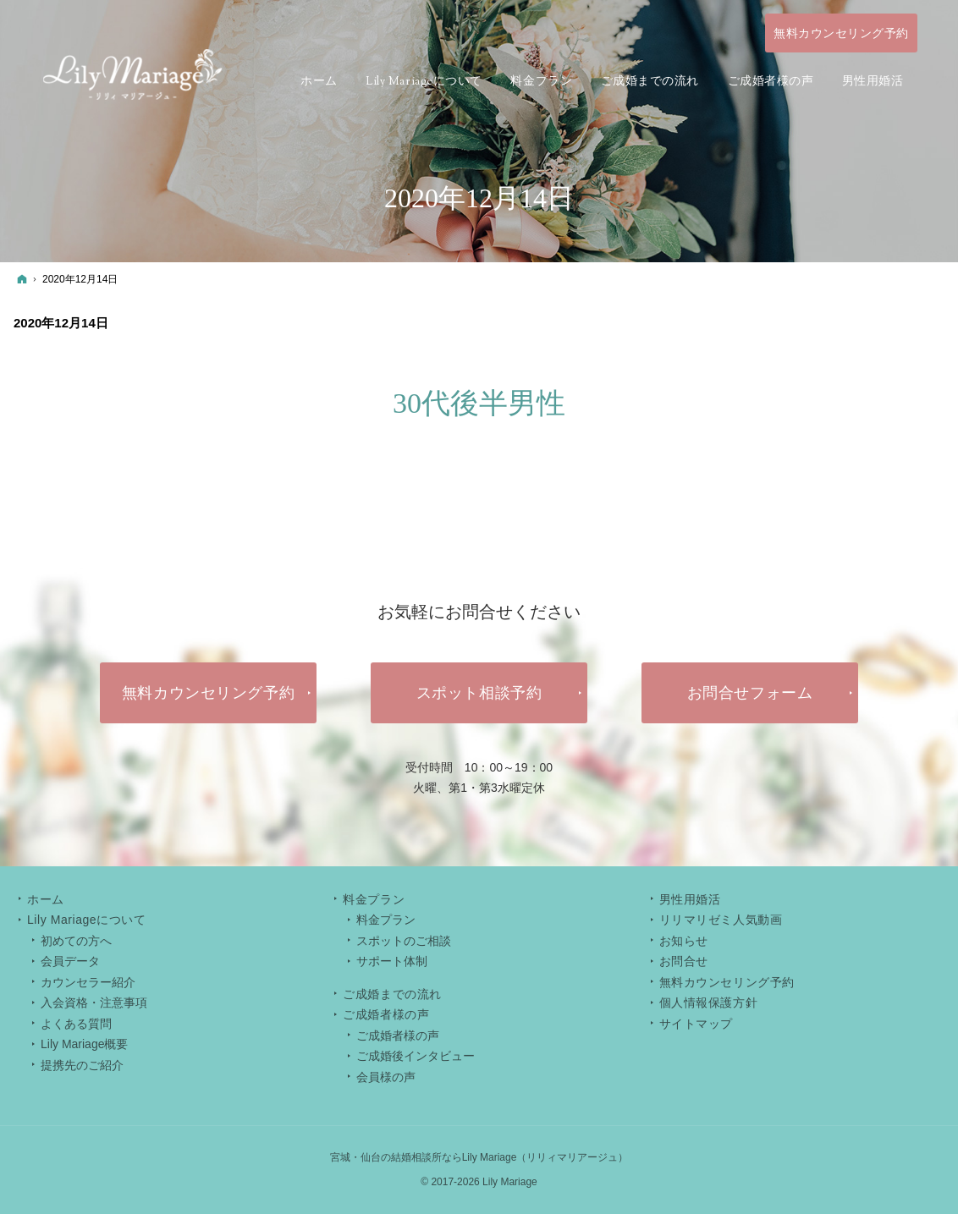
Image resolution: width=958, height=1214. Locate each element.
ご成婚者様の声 (397, 1035)
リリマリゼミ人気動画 (721, 919)
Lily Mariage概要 (84, 1044)
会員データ (70, 961)
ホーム (45, 899)
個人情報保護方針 (708, 1002)
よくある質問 (76, 1023)
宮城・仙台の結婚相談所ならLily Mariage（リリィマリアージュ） (479, 1157)
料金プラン (386, 919)
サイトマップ (696, 1023)
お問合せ (683, 961)
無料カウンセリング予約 (727, 982)
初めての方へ (76, 941)
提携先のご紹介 (82, 1065)
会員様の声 (386, 1077)
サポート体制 (391, 961)
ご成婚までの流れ (392, 994)
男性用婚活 (690, 899)
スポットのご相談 (403, 941)
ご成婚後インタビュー (415, 1056)
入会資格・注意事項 (94, 1002)
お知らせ (683, 941)
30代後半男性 (479, 403)
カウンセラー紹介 (88, 982)
